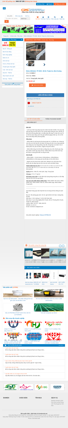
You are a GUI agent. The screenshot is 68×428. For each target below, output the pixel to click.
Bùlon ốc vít (6, 57)
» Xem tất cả (60, 345)
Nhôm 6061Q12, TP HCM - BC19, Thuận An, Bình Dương (39, 36)
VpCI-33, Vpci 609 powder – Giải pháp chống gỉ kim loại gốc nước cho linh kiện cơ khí (17, 299)
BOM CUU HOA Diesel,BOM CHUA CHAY (45, 283)
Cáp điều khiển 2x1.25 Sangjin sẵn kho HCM (16, 373)
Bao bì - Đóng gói (7, 48)
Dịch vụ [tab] (27, 16)
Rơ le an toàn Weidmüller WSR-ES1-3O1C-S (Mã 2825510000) (49, 299)
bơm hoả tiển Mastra (53, 283)
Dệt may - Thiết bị (7, 78)
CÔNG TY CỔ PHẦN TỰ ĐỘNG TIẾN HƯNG (32, 330)
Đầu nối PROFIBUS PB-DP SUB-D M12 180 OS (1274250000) (17, 313)
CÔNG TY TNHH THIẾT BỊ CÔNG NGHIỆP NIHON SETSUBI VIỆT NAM (13, 342)
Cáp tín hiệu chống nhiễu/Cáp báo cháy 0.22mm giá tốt (18, 360)
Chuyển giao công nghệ (9, 66)
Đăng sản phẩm (60, 4)
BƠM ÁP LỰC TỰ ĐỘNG (37, 283)
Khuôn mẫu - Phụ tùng (16, 36)
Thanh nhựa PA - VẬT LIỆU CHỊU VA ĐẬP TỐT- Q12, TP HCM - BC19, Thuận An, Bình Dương (47, 261)
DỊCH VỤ (54, 398)
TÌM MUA (38, 398)
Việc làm (37, 18)
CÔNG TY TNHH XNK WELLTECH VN (10, 330)
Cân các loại (6, 60)
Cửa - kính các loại (8, 69)
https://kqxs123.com (42, 421)
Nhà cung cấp (54, 18)
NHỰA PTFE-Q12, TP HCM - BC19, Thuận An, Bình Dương (39, 261)
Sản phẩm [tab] (9, 16)
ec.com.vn (31, 106)
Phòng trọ (23, 421)
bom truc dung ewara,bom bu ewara (29, 283)
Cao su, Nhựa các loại (8, 63)
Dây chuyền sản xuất (8, 75)
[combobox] (29, 18)
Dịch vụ (48, 18)
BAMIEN (6, 398)
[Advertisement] (45, 230)
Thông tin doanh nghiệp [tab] (53, 119)
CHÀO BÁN (23, 398)
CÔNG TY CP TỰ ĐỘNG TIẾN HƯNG (52, 330)
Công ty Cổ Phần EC (33, 98)
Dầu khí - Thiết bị (7, 72)
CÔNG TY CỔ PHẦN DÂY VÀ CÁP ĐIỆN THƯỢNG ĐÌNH (52, 342)
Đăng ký (49, 4)
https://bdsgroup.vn (32, 421)
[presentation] (60, 246)
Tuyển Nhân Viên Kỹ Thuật (11, 348)
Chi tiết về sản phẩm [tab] (33, 119)
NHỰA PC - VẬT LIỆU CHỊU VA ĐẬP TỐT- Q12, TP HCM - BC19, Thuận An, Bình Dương (31, 261)
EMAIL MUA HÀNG (37, 85)
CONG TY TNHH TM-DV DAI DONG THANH (32, 342)
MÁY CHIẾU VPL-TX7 (62, 283)
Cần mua (43, 18)
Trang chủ (6, 36)
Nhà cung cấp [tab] (19, 16)
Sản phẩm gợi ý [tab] (32, 122)
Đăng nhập (40, 4)
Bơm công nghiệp (7, 54)
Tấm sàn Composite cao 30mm (49, 313)
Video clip (61, 18)
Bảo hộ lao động (7, 51)
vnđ (34, 81)
